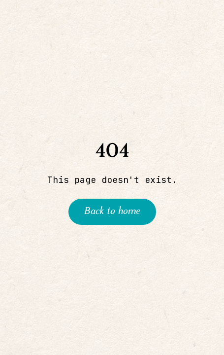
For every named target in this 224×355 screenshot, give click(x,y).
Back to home (112, 211)
